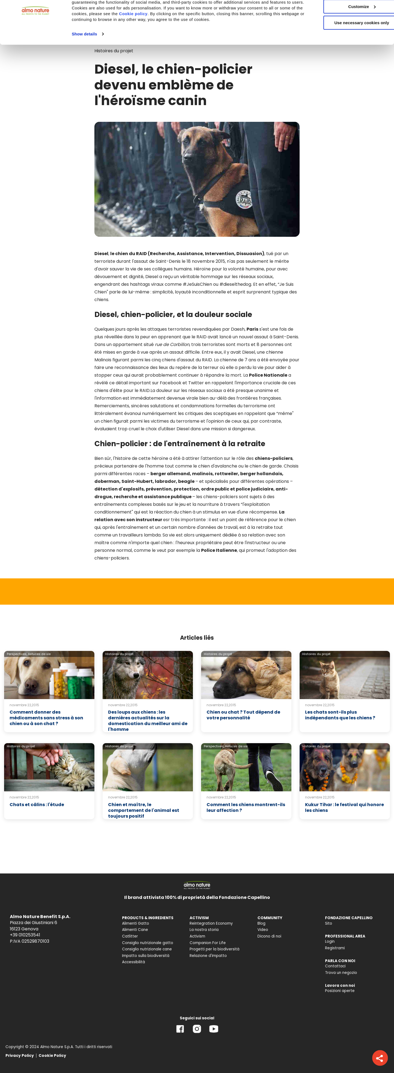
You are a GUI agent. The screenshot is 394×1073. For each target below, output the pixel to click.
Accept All (348, 13)
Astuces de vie (39, 654)
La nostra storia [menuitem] (204, 929)
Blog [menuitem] (261, 923)
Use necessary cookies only (348, 46)
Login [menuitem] (330, 941)
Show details (84, 57)
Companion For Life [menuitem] (208, 942)
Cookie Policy (52, 1055)
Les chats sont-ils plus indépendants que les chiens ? (340, 715)
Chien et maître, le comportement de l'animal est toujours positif (143, 810)
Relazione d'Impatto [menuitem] (208, 955)
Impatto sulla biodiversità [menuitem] (145, 955)
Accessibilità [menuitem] (133, 962)
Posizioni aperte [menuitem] (340, 990)
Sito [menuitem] (328, 923)
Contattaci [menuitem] (335, 966)
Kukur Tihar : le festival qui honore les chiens (344, 807)
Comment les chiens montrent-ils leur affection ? (246, 807)
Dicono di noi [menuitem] (269, 936)
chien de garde (266, 466)
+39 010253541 (25, 935)
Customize (348, 29)
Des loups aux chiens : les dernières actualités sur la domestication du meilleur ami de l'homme (147, 720)
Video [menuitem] (262, 929)
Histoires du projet (119, 654)
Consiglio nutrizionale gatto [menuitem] (147, 942)
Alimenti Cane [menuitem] (135, 929)
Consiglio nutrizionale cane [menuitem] (147, 949)
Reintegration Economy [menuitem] (211, 923)
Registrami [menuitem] (335, 948)
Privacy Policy (19, 1055)
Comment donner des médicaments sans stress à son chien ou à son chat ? (46, 718)
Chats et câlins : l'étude (37, 804)
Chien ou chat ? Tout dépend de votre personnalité (243, 715)
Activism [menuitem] (197, 936)
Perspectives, (17, 654)
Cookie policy (168, 36)
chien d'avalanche (217, 466)
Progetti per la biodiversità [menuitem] (214, 949)
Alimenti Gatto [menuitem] (135, 923)
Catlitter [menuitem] (130, 936)
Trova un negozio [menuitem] (341, 972)
